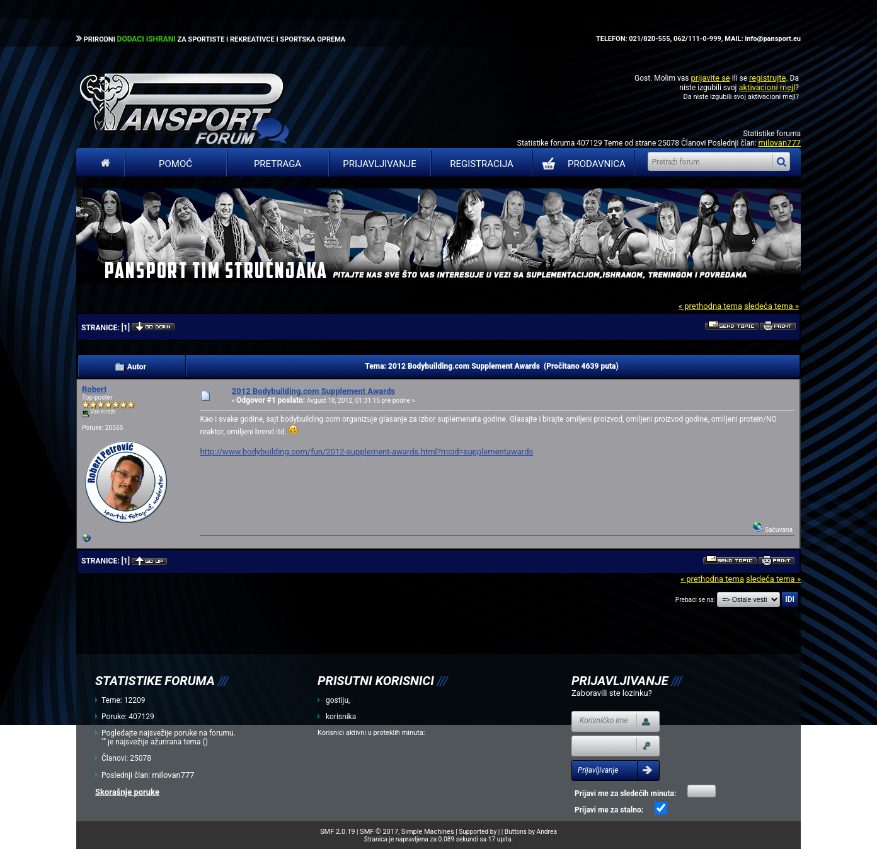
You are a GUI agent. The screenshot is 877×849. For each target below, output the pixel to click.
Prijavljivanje (379, 164)
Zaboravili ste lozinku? (611, 693)
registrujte (767, 78)
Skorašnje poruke (127, 792)
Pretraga (277, 164)
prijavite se (710, 78)
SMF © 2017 (379, 832)
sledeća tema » (771, 306)
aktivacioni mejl (766, 87)
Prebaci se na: (695, 599)
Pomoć (175, 164)
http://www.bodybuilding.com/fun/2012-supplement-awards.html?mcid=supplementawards (366, 451)
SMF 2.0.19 (337, 832)
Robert (94, 389)
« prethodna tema (710, 306)
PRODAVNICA (581, 164)
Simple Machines (427, 832)
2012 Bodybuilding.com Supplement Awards (313, 391)
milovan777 (780, 142)
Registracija (481, 164)
